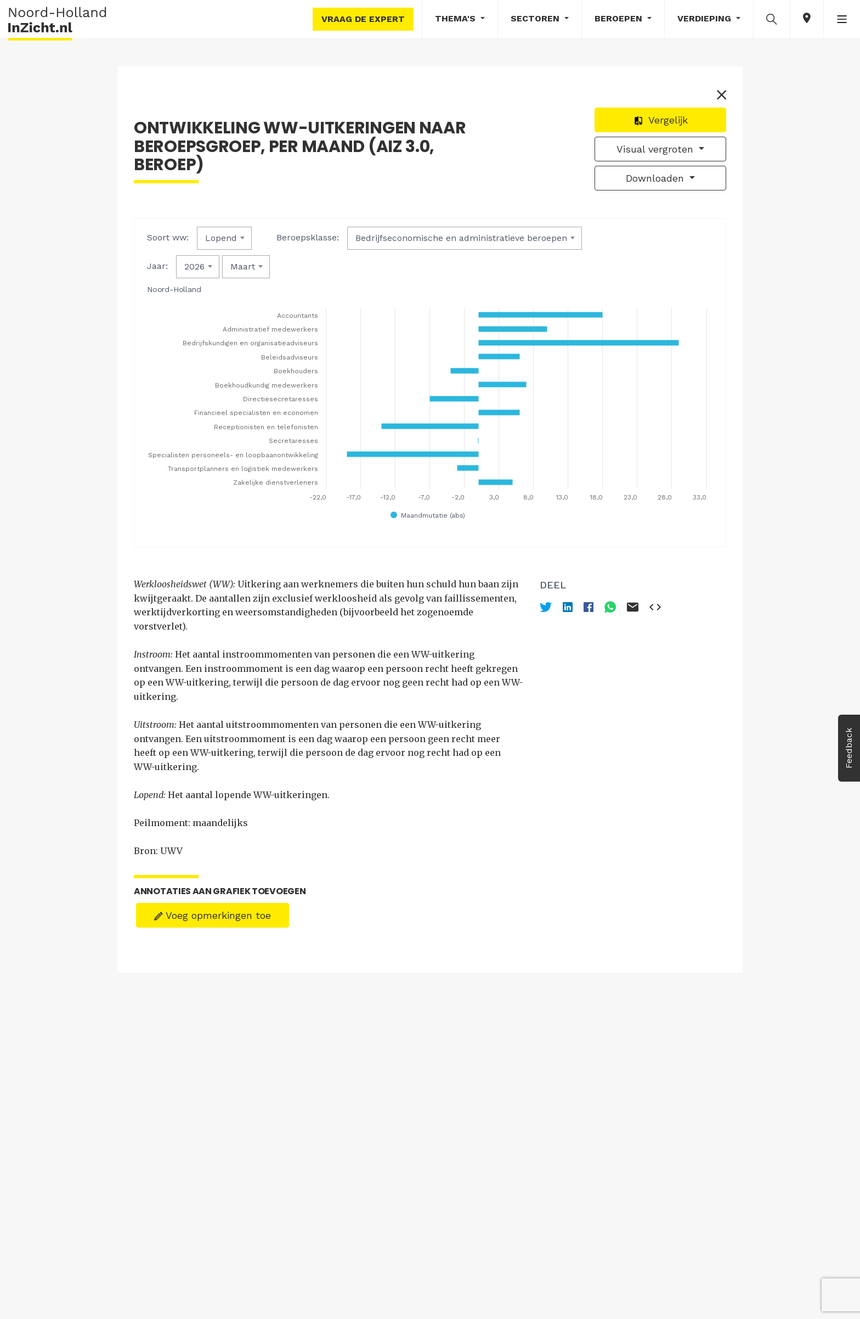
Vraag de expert (363, 19)
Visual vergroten (656, 149)
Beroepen (620, 18)
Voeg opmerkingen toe (212, 915)
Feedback (849, 748)
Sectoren (536, 18)
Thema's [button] (456, 18)
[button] (772, 18)
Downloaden (656, 178)
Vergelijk (660, 120)
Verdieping (705, 18)
